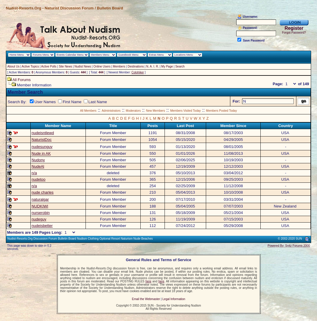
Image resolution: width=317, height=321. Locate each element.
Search (180, 66)
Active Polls (49, 66)
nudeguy (39, 219)
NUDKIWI (40, 206)
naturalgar (40, 199)
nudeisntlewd (43, 133)
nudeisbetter (42, 225)
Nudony (38, 160)
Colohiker (138, 72)
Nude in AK (41, 153)
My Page (167, 66)
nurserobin (41, 212)
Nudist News (83, 66)
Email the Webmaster (146, 299)
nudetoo (38, 179)
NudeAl (38, 166)
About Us (13, 66)
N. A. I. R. (152, 66)
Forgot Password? (294, 32)
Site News (65, 66)
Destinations (136, 66)
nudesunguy (42, 146)
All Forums (21, 80)
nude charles (42, 192)
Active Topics (30, 66)
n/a (34, 173)
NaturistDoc (42, 139)
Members (119, 66)
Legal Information (173, 299)
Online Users (102, 66)
